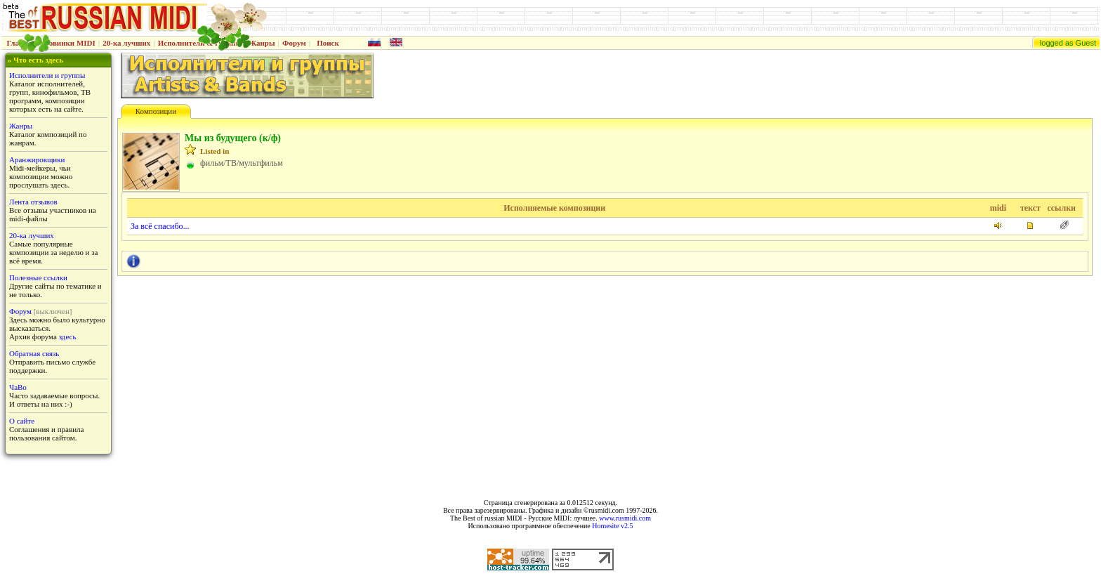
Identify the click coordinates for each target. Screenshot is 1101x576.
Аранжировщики (37, 159)
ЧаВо (18, 387)
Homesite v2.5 (612, 526)
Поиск (328, 43)
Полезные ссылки (38, 277)
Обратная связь (34, 353)
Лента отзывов (33, 201)
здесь (68, 336)
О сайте (21, 421)
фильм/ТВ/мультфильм (241, 163)
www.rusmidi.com (625, 518)
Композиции (156, 111)
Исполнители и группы (47, 75)
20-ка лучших (126, 43)
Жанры (262, 43)
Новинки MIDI (69, 43)
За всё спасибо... (160, 226)
